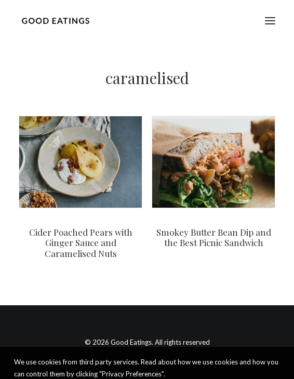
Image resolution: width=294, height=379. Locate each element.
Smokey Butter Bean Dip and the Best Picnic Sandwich (213, 237)
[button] (270, 20)
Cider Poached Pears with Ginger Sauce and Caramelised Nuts (80, 242)
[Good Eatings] (55, 20)
